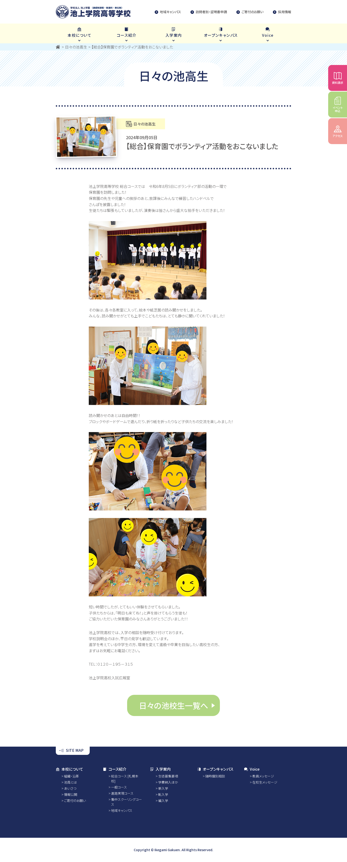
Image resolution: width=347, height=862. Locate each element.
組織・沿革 (71, 776)
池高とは (70, 782)
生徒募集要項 (168, 776)
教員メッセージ (263, 776)
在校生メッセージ (264, 782)
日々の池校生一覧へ (173, 705)
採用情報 (282, 12)
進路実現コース (122, 793)
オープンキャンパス (215, 769)
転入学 (163, 794)
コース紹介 (114, 769)
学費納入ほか (168, 782)
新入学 (163, 788)
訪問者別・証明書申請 (208, 12)
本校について (69, 769)
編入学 (163, 800)
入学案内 (160, 769)
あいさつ (70, 788)
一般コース (119, 787)
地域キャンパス (168, 12)
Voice (252, 769)
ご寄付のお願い (249, 12)
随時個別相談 (215, 776)
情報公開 (70, 794)
